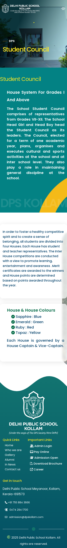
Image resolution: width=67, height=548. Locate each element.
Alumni (9, 460)
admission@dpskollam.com (24, 517)
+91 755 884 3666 (17, 502)
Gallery (10, 455)
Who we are (13, 450)
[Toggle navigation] (63, 8)
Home (9, 445)
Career (37, 469)
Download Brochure (46, 464)
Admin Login (41, 446)
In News (10, 465)
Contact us (12, 469)
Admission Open (44, 458)
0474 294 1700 (16, 510)
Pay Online (39, 452)
